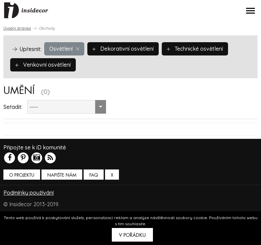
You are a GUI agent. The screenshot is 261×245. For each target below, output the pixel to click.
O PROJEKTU (21, 175)
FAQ (93, 175)
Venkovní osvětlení (43, 64)
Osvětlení (64, 48)
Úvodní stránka (17, 28)
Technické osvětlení (195, 48)
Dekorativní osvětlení (123, 48)
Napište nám (61, 175)
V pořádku (132, 235)
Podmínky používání (28, 192)
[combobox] (66, 107)
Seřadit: (12, 106)
